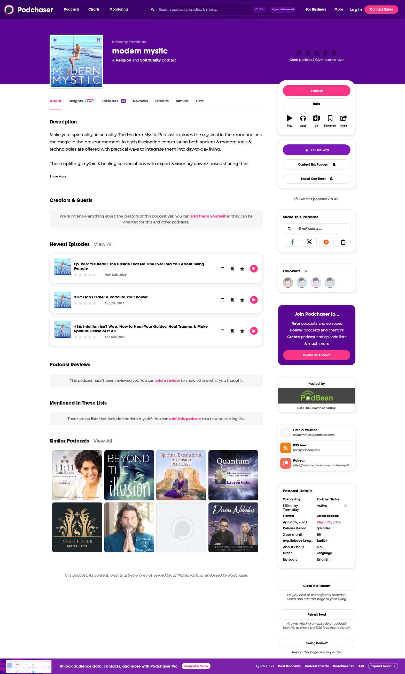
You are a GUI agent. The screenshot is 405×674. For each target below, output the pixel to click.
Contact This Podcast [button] (317, 164)
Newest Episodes (70, 244)
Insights (75, 100)
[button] (72, 9)
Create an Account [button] (317, 355)
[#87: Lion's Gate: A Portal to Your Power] (62, 300)
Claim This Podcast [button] (316, 586)
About (55, 100)
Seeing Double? (317, 643)
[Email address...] (316, 229)
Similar (182, 100)
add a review (167, 380)
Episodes (114, 100)
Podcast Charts (317, 666)
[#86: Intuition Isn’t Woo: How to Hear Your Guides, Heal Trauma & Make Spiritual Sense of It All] (62, 329)
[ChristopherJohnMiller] (330, 282)
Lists (200, 100)
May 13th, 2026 (329, 522)
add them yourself (207, 216)
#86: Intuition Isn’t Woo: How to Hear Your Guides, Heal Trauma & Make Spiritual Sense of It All (141, 328)
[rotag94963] (302, 282)
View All (103, 244)
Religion (123, 60)
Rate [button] (316, 104)
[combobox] (221, 10)
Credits (162, 100)
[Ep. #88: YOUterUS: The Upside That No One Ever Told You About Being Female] (62, 267)
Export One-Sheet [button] (317, 179)
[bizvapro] (288, 282)
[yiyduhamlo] (316, 282)
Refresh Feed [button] (317, 614)
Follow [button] (317, 90)
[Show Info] (345, 506)
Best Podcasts (289, 666)
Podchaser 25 (343, 666)
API (361, 666)
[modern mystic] (76, 61)
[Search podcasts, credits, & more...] (205, 9)
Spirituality (150, 60)
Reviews (140, 100)
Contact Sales (381, 9)
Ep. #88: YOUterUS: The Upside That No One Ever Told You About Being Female (139, 266)
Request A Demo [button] (196, 666)
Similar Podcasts (69, 441)
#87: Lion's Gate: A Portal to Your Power (110, 297)
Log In (356, 9)
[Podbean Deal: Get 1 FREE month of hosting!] (316, 398)
